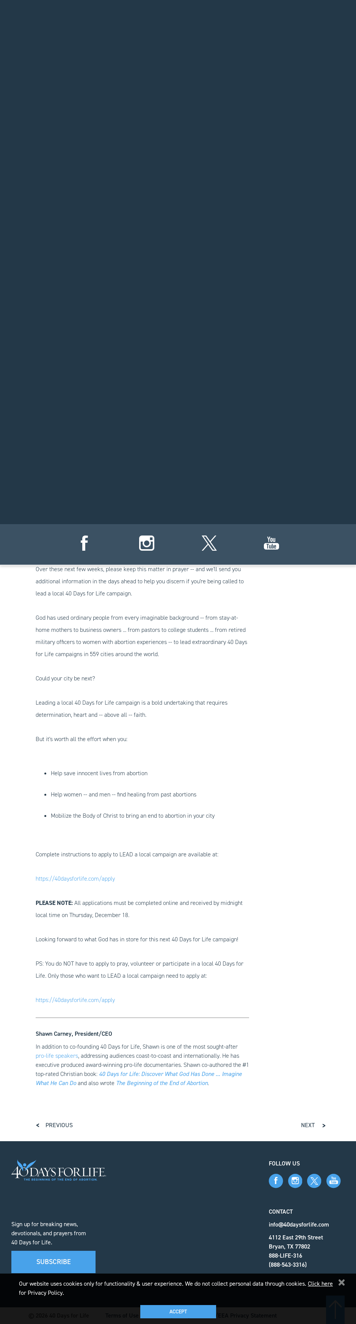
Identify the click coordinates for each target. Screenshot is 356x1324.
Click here (320, 1284)
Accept (178, 1311)
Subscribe (53, 1261)
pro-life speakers (57, 1056)
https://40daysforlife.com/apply (75, 879)
